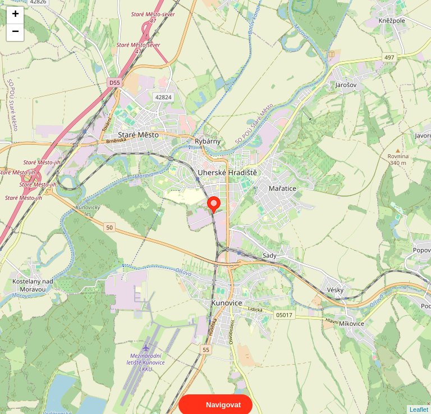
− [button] (15, 32)
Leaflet (419, 399)
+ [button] (15, 15)
